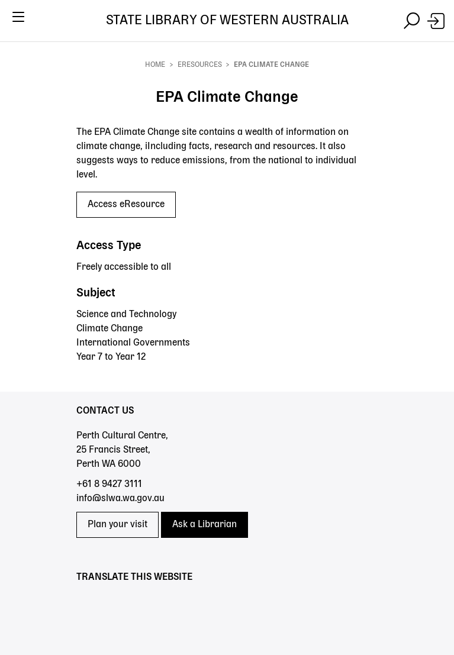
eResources (200, 65)
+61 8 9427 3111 (109, 484)
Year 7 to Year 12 (111, 357)
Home (155, 65)
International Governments (133, 343)
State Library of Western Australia (227, 21)
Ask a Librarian (204, 525)
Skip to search (0, 41)
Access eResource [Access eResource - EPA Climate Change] (126, 205)
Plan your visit (117, 525)
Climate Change (109, 329)
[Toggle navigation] (18, 21)
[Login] (436, 21)
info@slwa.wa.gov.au (120, 499)
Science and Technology (126, 315)
